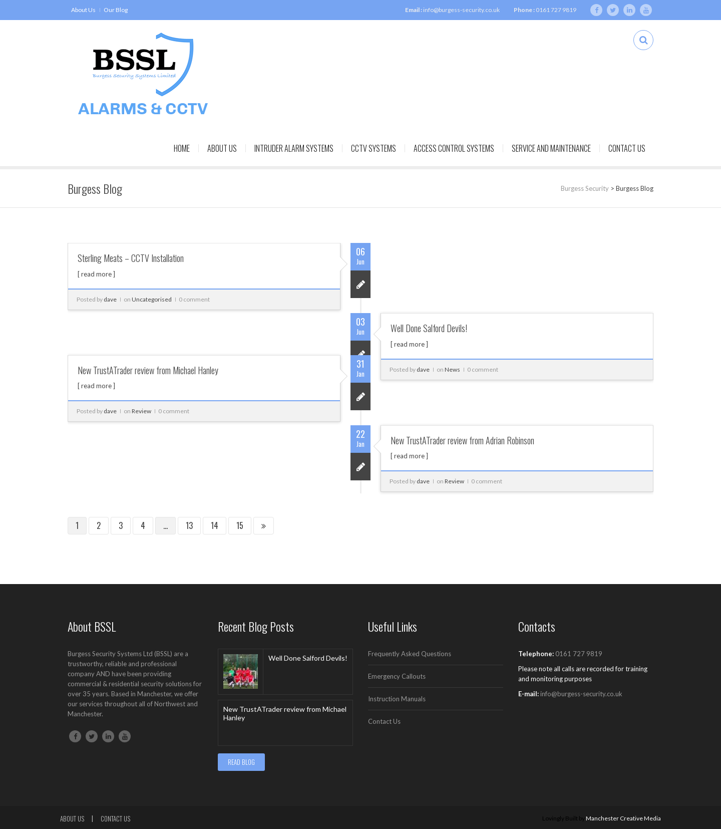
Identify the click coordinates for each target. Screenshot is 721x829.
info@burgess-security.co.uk (461, 10)
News (452, 369)
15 (239, 525)
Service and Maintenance (551, 148)
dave (110, 299)
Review (141, 411)
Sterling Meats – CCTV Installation (131, 257)
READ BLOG (241, 762)
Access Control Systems (454, 148)
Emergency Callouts (397, 676)
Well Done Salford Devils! (429, 328)
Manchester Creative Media (623, 818)
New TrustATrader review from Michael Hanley (148, 370)
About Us (83, 10)
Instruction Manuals (397, 699)
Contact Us (626, 148)
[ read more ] (96, 274)
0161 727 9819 (556, 10)
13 (189, 525)
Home (182, 148)
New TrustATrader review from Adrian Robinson (462, 440)
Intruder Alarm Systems (293, 148)
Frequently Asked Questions (409, 654)
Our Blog (116, 10)
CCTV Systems (373, 148)
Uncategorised (152, 299)
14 (214, 525)
